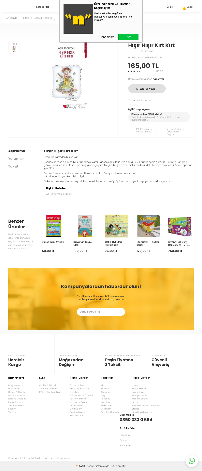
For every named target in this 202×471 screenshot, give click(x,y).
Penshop (105, 398)
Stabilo (135, 408)
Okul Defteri (76, 405)
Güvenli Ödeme (16, 395)
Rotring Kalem (77, 412)
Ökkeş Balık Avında (53, 241)
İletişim (12, 408)
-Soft (80, 466)
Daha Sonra (107, 37)
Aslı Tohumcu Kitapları (59, 193)
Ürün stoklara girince (146, 79)
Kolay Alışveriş (15, 402)
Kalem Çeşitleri (140, 398)
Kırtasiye (105, 388)
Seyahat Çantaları (110, 412)
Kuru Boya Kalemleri (142, 412)
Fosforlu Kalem (78, 398)
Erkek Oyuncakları (79, 388)
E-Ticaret (89, 466)
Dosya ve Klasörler (80, 402)
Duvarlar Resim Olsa (82, 243)
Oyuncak (105, 392)
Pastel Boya (138, 392)
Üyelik (166, 7)
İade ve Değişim (17, 398)
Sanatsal (105, 402)
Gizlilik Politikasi (47, 385)
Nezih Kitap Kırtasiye (19, 7)
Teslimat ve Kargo (17, 405)
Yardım (12, 412)
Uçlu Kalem (76, 408)
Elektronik (106, 405)
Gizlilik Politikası (16, 392)
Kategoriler (42, 7)
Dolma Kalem (77, 385)
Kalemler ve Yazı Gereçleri (146, 405)
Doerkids (74, 392)
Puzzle (135, 402)
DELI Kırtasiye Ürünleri (81, 395)
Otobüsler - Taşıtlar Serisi (148, 243)
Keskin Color (76, 415)
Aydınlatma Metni (48, 388)
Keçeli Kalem (139, 388)
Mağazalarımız (16, 385)
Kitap (103, 385)
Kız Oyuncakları (140, 395)
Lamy (135, 385)
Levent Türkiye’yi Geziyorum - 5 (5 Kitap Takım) (178, 243)
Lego (103, 395)
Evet (128, 37)
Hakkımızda (14, 388)
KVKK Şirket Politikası (49, 392)
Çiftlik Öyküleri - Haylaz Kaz (114, 243)
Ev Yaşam (106, 408)
